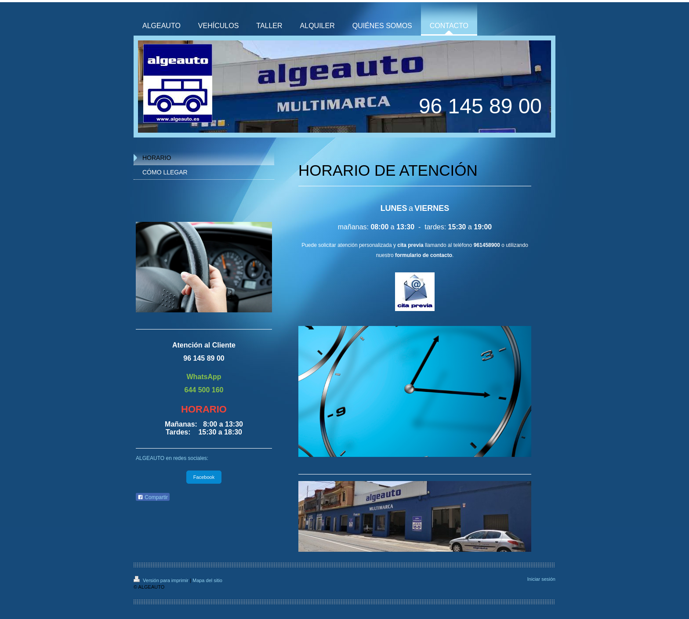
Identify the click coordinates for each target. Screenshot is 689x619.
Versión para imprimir (162, 580)
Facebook (203, 477)
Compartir (153, 497)
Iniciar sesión (541, 579)
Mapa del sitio (207, 580)
